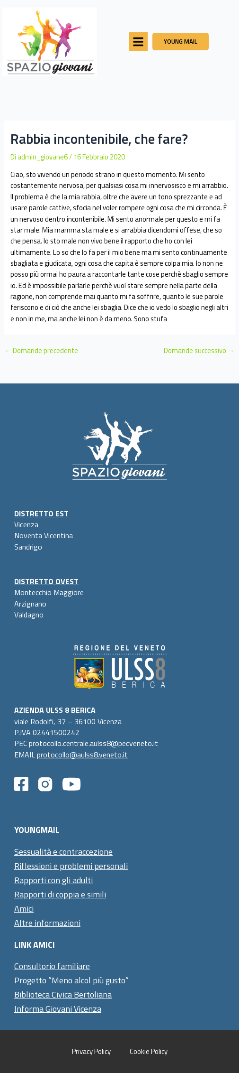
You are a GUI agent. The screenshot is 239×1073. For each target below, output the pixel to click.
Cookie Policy (149, 1051)
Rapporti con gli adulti (53, 880)
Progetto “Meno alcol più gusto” (71, 980)
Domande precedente (42, 351)
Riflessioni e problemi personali (71, 865)
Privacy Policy (91, 1051)
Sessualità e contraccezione (63, 851)
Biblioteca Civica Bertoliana (63, 994)
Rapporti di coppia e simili (60, 894)
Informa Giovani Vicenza (57, 1008)
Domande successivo (199, 351)
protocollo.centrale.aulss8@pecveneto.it (93, 743)
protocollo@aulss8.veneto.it (82, 754)
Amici (24, 908)
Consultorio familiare (52, 966)
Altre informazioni (47, 922)
